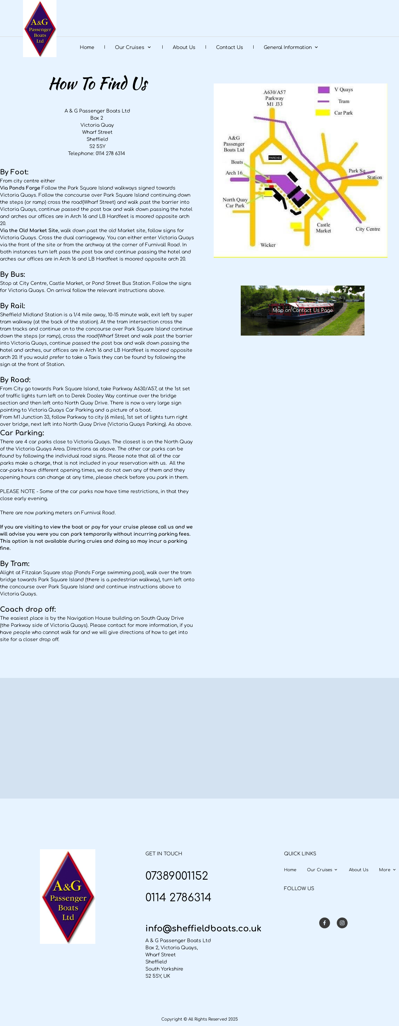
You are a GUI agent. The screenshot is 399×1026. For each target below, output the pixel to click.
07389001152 (176, 876)
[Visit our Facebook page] (324, 923)
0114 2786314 (178, 898)
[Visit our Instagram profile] (342, 923)
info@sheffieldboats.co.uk (203, 928)
